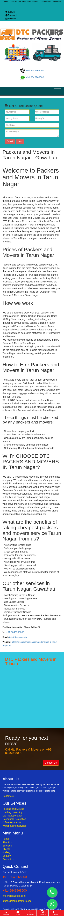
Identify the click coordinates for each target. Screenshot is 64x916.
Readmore (8, 796)
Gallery (6, 852)
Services (7, 845)
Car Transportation (12, 815)
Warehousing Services (14, 825)
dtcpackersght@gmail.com (17, 901)
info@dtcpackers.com (14, 895)
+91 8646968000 (32, 70)
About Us (7, 842)
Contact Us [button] (51, 762)
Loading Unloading (13, 812)
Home (6, 839)
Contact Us (8, 859)
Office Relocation (12, 822)
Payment (10, 18)
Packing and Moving (13, 808)
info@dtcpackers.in (18, 637)
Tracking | (11, 15)
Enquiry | (10, 12)
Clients (6, 849)
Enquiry (7, 855)
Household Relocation (14, 819)
